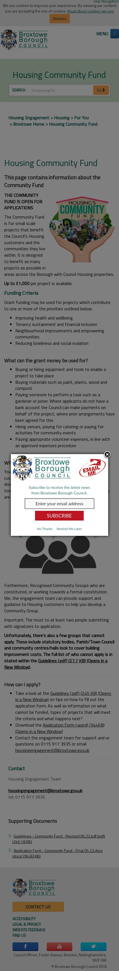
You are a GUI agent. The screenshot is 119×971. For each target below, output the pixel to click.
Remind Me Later (69, 529)
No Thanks (45, 529)
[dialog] (59, 495)
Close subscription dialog (107, 454)
